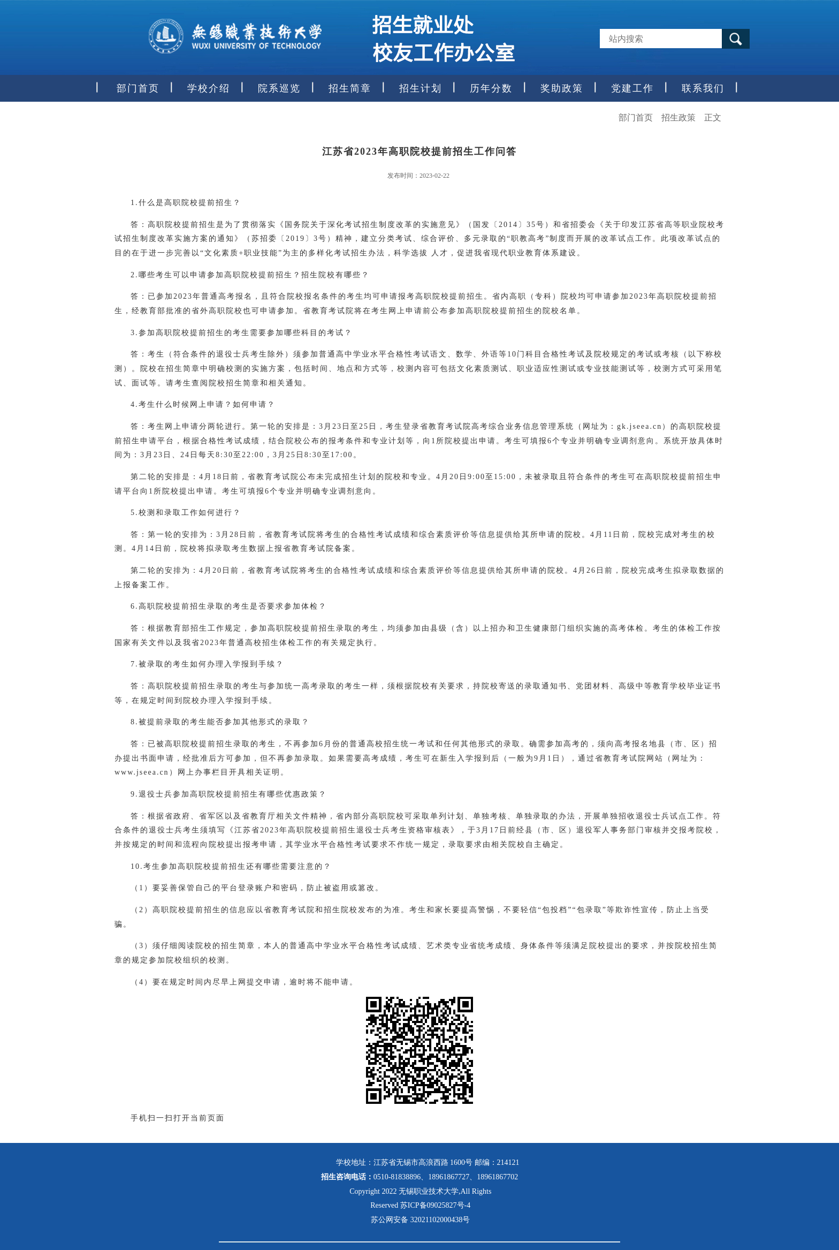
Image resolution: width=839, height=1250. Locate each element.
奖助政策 (561, 88)
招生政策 (678, 117)
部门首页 (138, 88)
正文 (712, 117)
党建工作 (632, 88)
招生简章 (350, 88)
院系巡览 (279, 88)
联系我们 (703, 88)
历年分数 (491, 88)
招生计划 (420, 88)
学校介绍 (208, 88)
